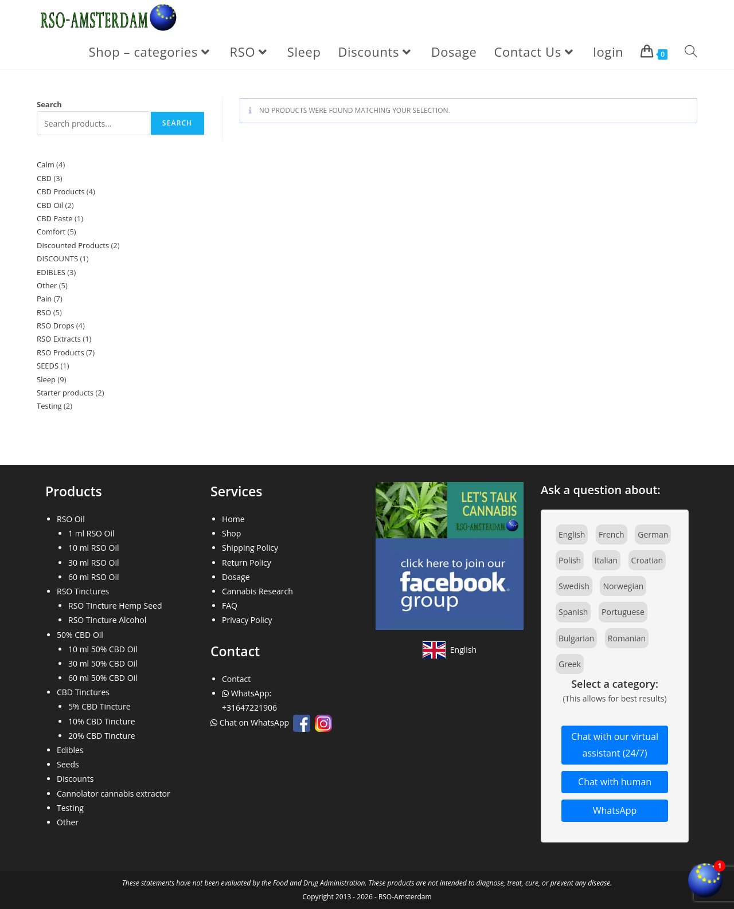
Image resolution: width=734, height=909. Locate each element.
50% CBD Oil (80, 634)
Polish (570, 560)
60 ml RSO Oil (93, 576)
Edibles (70, 750)
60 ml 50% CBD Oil (103, 677)
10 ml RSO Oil (93, 547)
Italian (606, 560)
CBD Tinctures (83, 692)
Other (68, 822)
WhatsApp (615, 810)
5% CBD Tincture (99, 706)
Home (233, 519)
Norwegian (623, 586)
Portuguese (623, 611)
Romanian (627, 638)
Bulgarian (576, 638)
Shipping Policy (250, 547)
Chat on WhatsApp (250, 722)
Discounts (75, 778)
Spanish (573, 611)
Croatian (647, 560)
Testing (70, 807)
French (611, 534)
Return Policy (246, 562)
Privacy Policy (247, 619)
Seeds (68, 764)
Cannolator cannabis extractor (113, 793)
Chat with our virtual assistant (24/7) (614, 744)
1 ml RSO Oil (91, 533)
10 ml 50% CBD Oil (103, 649)
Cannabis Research (257, 591)
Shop (231, 533)
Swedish (574, 586)
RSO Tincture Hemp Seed (115, 605)
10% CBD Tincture (101, 721)
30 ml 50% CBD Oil (103, 663)
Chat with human (614, 781)
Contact (236, 678)
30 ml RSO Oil (93, 562)
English (572, 534)
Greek (570, 664)
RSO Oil (71, 519)
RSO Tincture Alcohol (107, 619)
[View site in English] (450, 650)
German (653, 534)
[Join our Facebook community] (450, 555)
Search (49, 104)
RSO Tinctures (83, 591)
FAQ (229, 605)
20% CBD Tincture (101, 735)
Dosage (236, 576)
